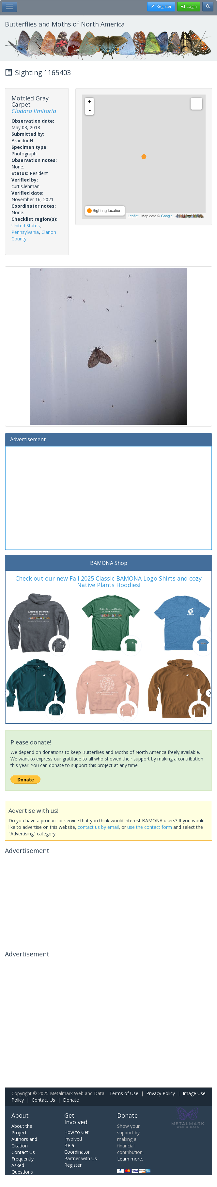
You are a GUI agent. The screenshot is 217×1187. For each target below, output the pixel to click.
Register (73, 1165)
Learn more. (130, 1159)
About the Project (21, 1129)
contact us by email (98, 827)
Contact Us (43, 1100)
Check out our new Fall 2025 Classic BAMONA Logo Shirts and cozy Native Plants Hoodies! (108, 581)
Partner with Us (80, 1158)
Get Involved (75, 1118)
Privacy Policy (160, 1093)
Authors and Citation (24, 1142)
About (20, 1115)
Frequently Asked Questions (22, 1165)
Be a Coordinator (77, 1148)
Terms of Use (123, 1093)
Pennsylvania (25, 232)
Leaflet (133, 216)
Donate (71, 1100)
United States (25, 225)
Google (166, 216)
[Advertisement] (108, 497)
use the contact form (149, 827)
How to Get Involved (76, 1135)
